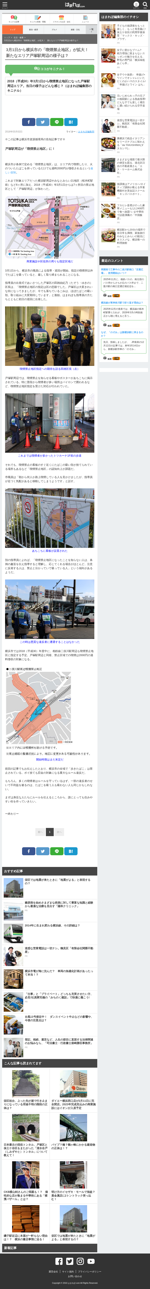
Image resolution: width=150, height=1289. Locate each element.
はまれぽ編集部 (86, 131)
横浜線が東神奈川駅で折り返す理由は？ (122, 302)
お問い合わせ (75, 1276)
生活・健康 (18, 37)
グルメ (54, 29)
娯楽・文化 (75, 29)
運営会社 (53, 1271)
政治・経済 (33, 29)
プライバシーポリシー (89, 1271)
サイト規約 (68, 1271)
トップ (12, 29)
